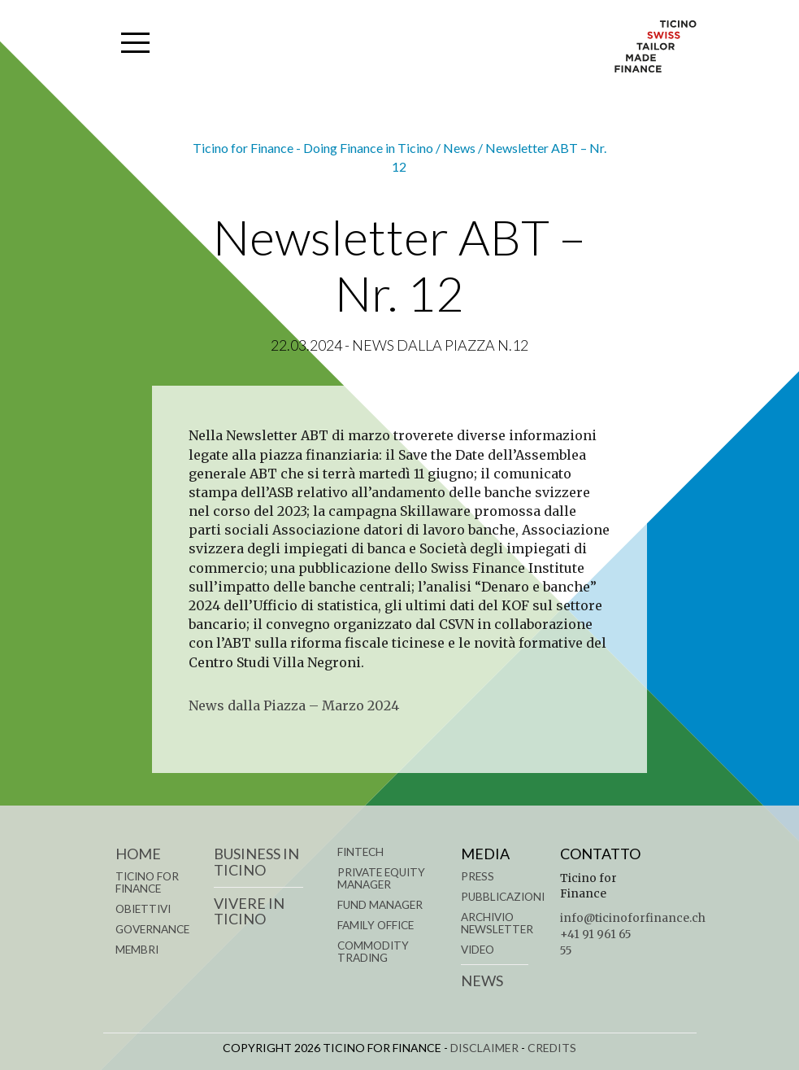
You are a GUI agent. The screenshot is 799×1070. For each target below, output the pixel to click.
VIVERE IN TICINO (249, 911)
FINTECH (360, 851)
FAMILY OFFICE (375, 925)
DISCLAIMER (484, 1048)
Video (477, 949)
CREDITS (552, 1048)
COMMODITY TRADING (373, 951)
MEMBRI (136, 949)
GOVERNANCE (152, 929)
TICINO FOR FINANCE (147, 882)
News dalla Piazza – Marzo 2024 (294, 705)
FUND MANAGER (380, 904)
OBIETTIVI (143, 908)
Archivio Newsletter (497, 923)
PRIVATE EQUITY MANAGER (381, 878)
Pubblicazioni (503, 896)
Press (477, 876)
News (482, 980)
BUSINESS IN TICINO (256, 862)
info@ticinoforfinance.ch (633, 918)
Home (138, 854)
